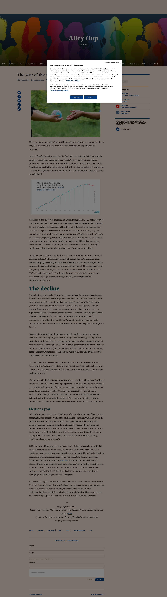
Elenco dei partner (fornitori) (59, 90)
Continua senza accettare (112, 62)
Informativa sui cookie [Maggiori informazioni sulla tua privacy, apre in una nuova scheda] (73, 80)
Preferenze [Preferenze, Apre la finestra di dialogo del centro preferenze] (76, 97)
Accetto (90, 97)
